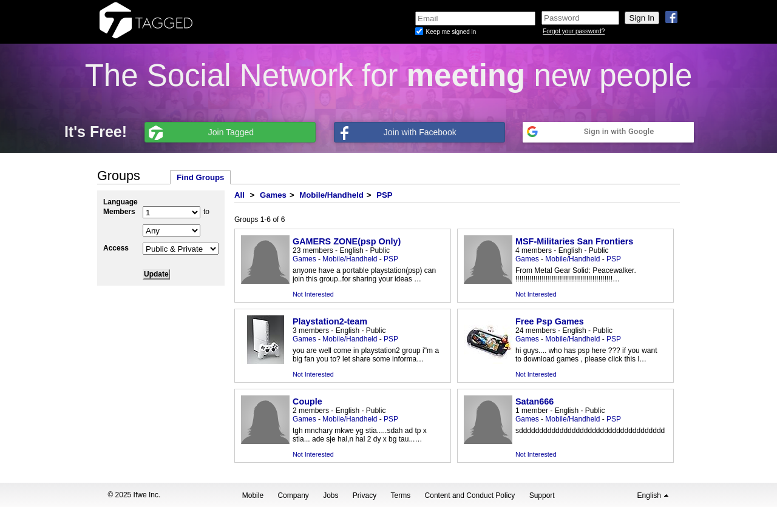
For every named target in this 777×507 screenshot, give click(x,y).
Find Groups (200, 177)
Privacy (364, 495)
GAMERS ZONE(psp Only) (347, 241)
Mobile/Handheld (331, 195)
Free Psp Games (549, 321)
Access (116, 248)
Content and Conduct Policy (470, 495)
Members (119, 211)
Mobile (252, 495)
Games (273, 195)
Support (542, 495)
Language (120, 202)
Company (292, 495)
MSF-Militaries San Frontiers (574, 241)
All (239, 195)
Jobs (330, 495)
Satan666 (534, 401)
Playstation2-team (330, 321)
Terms (401, 495)
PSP (384, 195)
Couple (307, 401)
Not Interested (313, 294)
